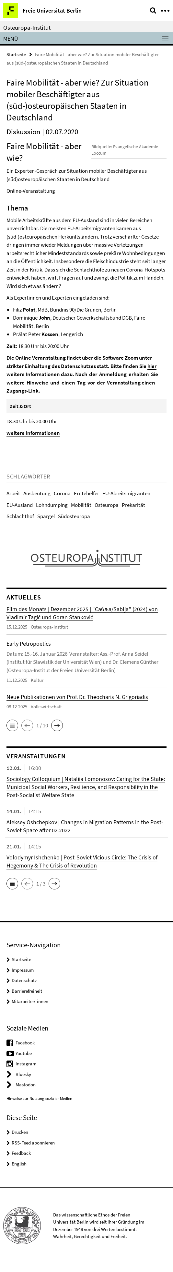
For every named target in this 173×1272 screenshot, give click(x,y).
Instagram (26, 1072)
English (19, 1172)
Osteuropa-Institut (27, 27)
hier (151, 374)
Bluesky (23, 1082)
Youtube (24, 1061)
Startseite (16, 54)
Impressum (23, 978)
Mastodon (26, 1093)
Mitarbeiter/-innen (30, 1010)
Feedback (21, 1161)
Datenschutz (24, 989)
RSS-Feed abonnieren (33, 1151)
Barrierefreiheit (27, 999)
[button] (12, 733)
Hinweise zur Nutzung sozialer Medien (39, 1106)
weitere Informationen (33, 441)
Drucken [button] (20, 1140)
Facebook (25, 1051)
